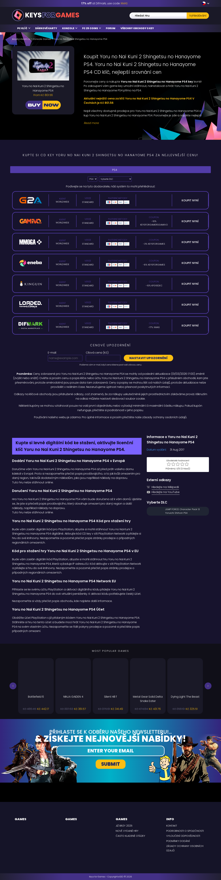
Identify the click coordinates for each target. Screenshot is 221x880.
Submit (110, 764)
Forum (110, 28)
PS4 (110, 169)
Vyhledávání (197, 16)
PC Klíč (23, 28)
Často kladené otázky (130, 836)
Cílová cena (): (97, 353)
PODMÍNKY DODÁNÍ (178, 841)
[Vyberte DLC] (115, 179)
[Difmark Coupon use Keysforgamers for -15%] (110, 427)
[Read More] (144, 123)
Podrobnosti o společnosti (185, 831)
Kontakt (171, 825)
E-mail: (52, 353)
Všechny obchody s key (137, 28)
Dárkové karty (46, 28)
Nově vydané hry (127, 831)
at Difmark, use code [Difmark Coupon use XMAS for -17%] (104, 3)
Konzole (69, 28)
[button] (12, 685)
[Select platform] (92, 179)
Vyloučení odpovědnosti (183, 836)
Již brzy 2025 (124, 825)
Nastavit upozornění (148, 358)
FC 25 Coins (91, 28)
